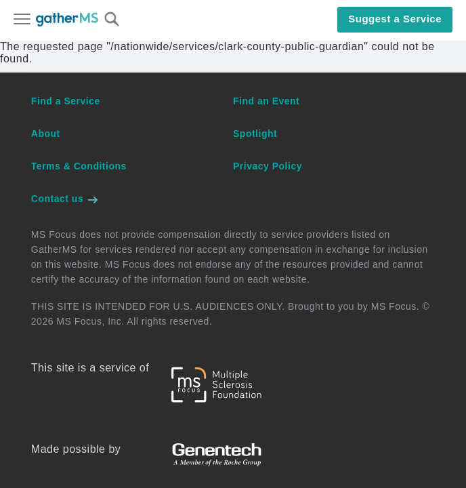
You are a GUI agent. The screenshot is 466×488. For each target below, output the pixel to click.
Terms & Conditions (79, 166)
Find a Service (65, 101)
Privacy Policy (267, 166)
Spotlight (255, 133)
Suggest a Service (395, 18)
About (45, 133)
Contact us (65, 198)
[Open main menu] (22, 20)
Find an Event (266, 101)
